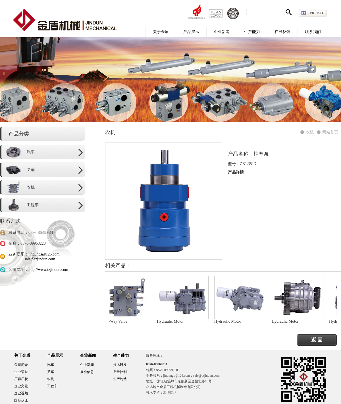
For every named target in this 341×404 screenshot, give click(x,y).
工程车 (52, 386)
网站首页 (330, 132)
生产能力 (252, 32)
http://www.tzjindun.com (48, 269)
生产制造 (120, 379)
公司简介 (21, 365)
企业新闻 (222, 32)
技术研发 (120, 365)
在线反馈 (282, 32)
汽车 (50, 365)
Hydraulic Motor (171, 321)
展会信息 (87, 372)
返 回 (317, 340)
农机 (310, 132)
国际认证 (21, 400)
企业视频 (21, 393)
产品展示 (191, 32)
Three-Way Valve (114, 321)
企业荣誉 (21, 372)
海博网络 (170, 393)
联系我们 (313, 32)
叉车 (50, 372)
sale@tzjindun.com (39, 259)
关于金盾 (161, 32)
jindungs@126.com (44, 254)
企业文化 (21, 386)
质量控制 (120, 372)
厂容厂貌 (21, 379)
